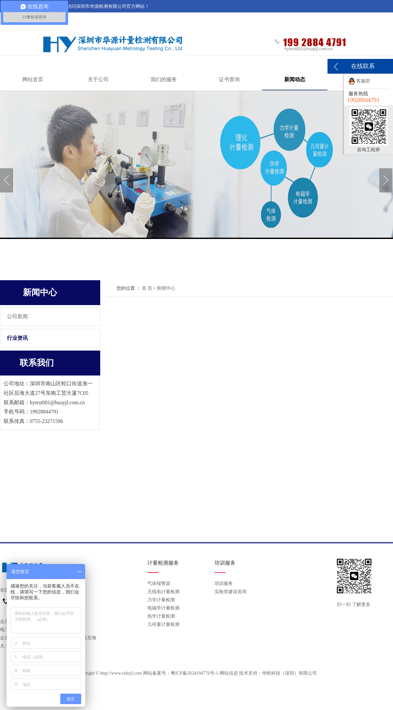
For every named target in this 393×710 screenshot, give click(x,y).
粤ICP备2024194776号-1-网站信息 (204, 673)
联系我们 (344, 19)
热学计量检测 (161, 616)
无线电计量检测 (163, 591)
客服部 (359, 81)
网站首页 (32, 79)
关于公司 (98, 79)
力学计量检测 (161, 599)
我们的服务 (164, 79)
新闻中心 (166, 288)
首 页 (147, 288)
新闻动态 (294, 79)
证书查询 (229, 79)
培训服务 (224, 583)
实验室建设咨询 (231, 591)
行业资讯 (17, 338)
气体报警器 (158, 583)
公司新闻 (17, 316)
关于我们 (319, 19)
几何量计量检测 (163, 624)
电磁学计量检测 (163, 608)
